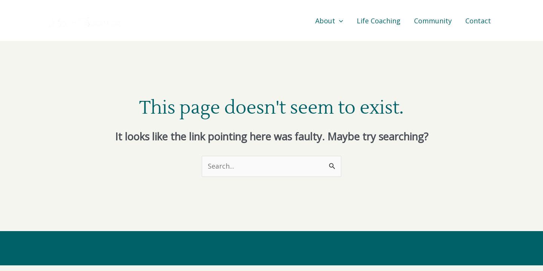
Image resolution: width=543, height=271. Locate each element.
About (329, 20)
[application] (339, 20)
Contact (478, 20)
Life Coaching (378, 20)
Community (433, 20)
